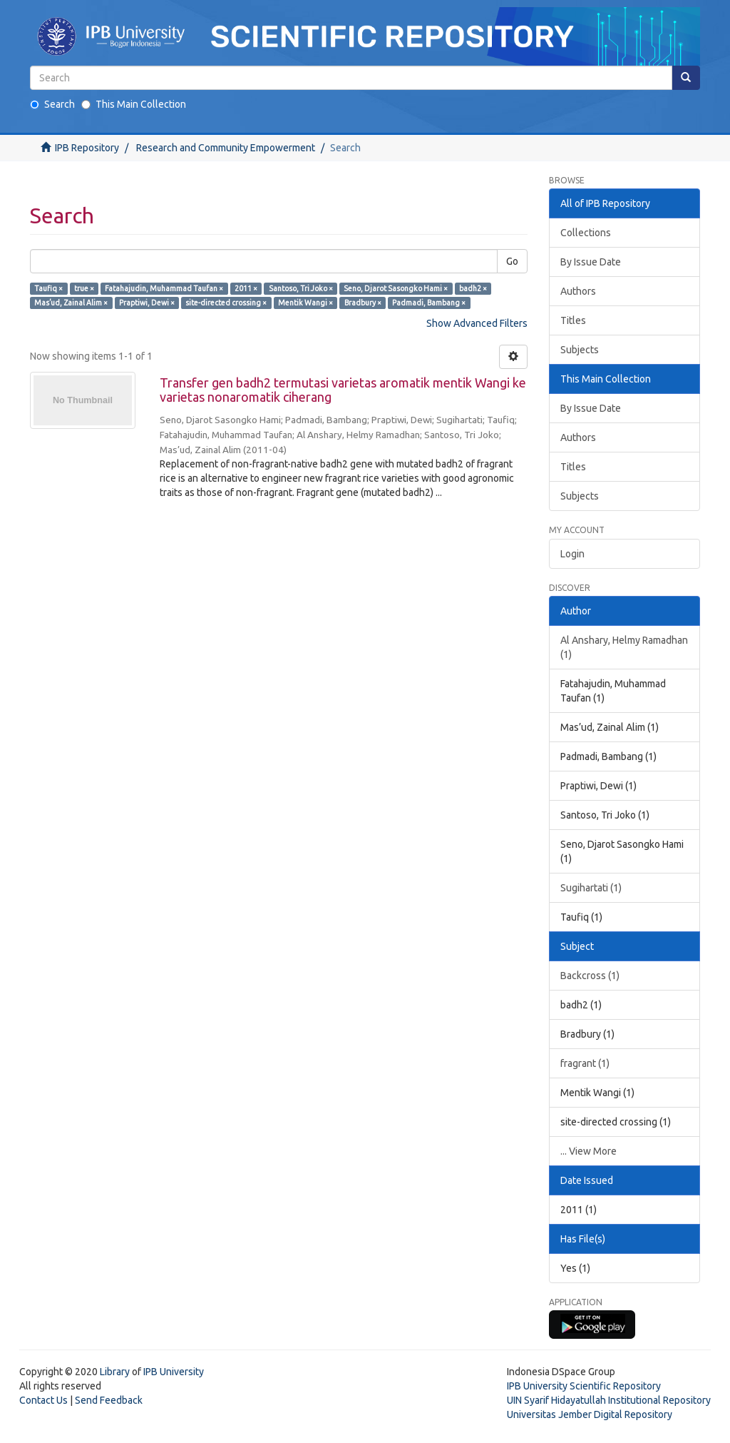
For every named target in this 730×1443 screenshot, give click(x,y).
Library (115, 1371)
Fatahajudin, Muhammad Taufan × (164, 288)
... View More (588, 1151)
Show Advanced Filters (477, 323)
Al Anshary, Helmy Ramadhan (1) (624, 647)
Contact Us (43, 1400)
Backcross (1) (590, 975)
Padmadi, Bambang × (429, 302)
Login (572, 554)
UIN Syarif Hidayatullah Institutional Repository (609, 1400)
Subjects (579, 349)
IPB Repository (87, 147)
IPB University (173, 1371)
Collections (585, 232)
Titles (573, 320)
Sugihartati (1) (591, 887)
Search (52, 104)
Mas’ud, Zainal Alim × (71, 302)
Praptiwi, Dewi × (147, 302)
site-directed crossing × (226, 302)
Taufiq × (48, 288)
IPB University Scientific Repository (584, 1386)
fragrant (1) (585, 1063)
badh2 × (473, 288)
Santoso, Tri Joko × (301, 288)
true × (84, 288)
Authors (578, 291)
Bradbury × (362, 302)
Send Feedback (109, 1400)
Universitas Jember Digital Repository (589, 1414)
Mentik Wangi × (305, 302)
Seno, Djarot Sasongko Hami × (396, 288)
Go (512, 261)
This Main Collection (133, 104)
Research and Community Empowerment (225, 147)
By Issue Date (590, 262)
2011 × (246, 288)
